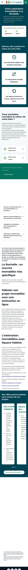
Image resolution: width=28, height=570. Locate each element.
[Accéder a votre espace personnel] (26, 2)
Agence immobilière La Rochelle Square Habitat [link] (14, 376)
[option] (8, 32)
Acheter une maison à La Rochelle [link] (10, 385)
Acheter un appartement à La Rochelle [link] (11, 382)
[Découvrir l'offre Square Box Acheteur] (23, 433)
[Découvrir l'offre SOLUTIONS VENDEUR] (10, 433)
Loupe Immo (16, 388)
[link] (14, 472)
